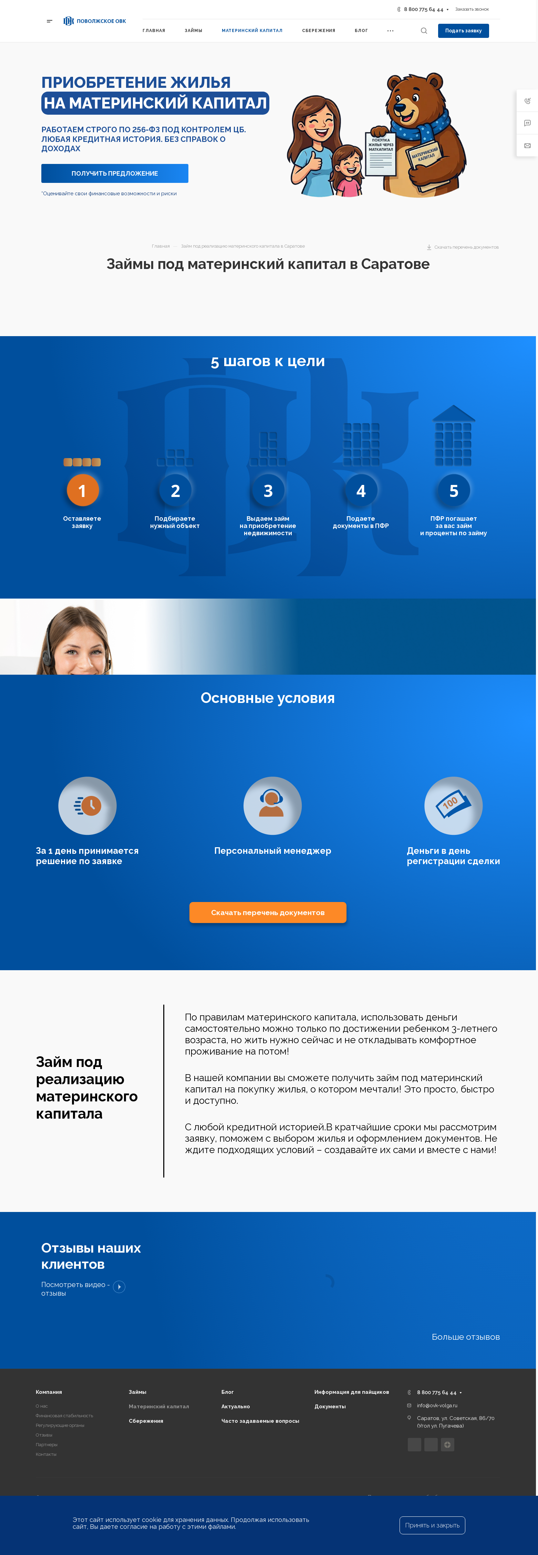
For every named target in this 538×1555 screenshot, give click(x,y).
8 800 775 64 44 (424, 9)
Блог (227, 1334)
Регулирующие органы (60, 1367)
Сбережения (146, 1363)
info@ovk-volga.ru (437, 1347)
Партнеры (47, 1386)
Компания (49, 1334)
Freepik (74, 1446)
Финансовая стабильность (64, 1357)
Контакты (46, 1396)
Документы (330, 1348)
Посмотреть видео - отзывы (83, 1231)
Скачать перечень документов (268, 854)
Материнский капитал (159, 1348)
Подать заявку (463, 30)
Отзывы (44, 1376)
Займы (137, 1334)
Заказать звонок (472, 9)
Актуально (235, 1348)
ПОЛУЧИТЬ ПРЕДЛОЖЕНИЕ (115, 173)
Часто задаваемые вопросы (260, 1363)
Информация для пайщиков (351, 1334)
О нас (42, 1347)
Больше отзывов (466, 1278)
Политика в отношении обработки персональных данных (434, 1439)
